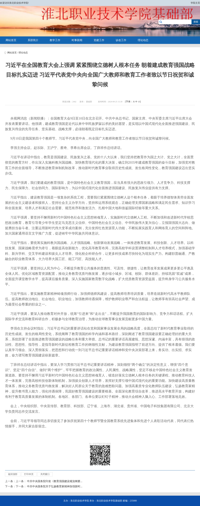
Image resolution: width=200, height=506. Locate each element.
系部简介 (33, 40)
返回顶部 (12, 474)
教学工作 (55, 40)
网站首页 (11, 40)
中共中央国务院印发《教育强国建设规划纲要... (54, 481)
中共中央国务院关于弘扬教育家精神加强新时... (54, 486)
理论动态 (143, 40)
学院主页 (195, 3)
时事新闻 (77, 40)
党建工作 (99, 40)
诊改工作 (121, 40)
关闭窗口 (45, 474)
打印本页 (29, 474)
